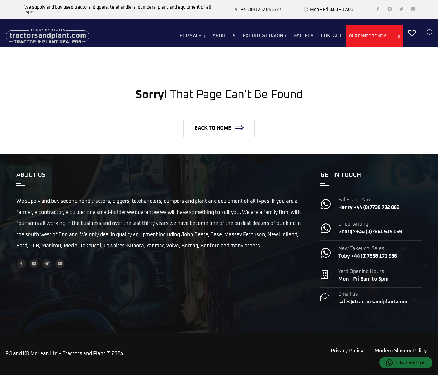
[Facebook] (377, 10)
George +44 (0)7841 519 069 (370, 231)
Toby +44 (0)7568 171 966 (367, 256)
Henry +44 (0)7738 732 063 (368, 207)
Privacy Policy (347, 350)
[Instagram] (389, 10)
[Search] (429, 33)
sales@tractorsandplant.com (372, 301)
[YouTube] (413, 10)
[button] (219, 128)
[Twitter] (401, 10)
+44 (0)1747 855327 (261, 9)
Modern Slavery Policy (401, 350)
